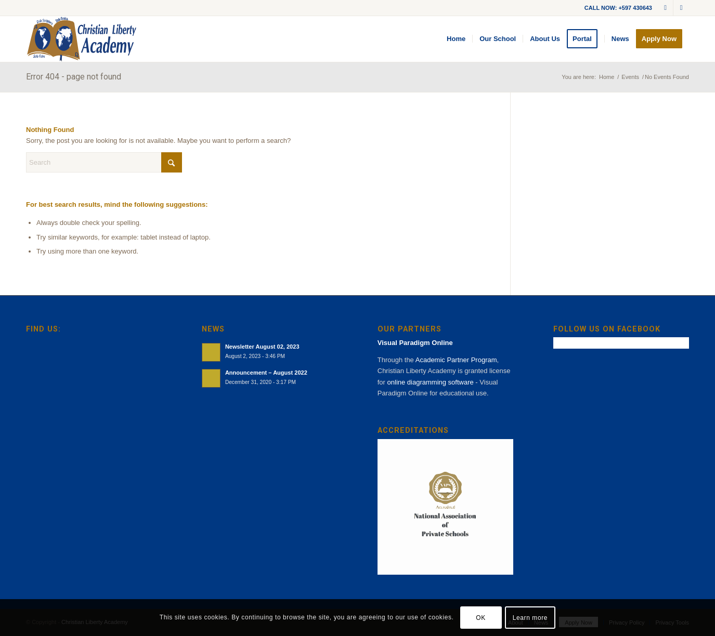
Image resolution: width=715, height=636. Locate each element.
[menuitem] (456, 39)
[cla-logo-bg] (81, 39)
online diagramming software (430, 382)
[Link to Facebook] (681, 8)
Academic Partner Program (456, 360)
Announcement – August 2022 (266, 372)
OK (481, 617)
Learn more (530, 617)
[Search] (104, 162)
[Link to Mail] (665, 8)
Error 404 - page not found (73, 77)
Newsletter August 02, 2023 (262, 346)
